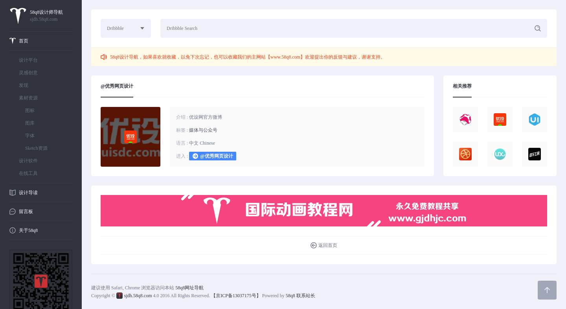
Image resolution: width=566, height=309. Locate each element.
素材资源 (28, 98)
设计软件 (28, 161)
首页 (23, 41)
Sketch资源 (36, 148)
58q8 (290, 295)
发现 (23, 85)
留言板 (26, 211)
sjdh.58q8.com (138, 295)
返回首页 (327, 245)
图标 (30, 110)
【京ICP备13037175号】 (236, 295)
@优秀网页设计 (216, 156)
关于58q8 (28, 230)
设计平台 (28, 60)
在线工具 (28, 173)
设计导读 (28, 192)
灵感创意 (28, 72)
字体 (30, 135)
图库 (30, 123)
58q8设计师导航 (51, 16)
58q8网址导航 (189, 288)
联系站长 (305, 295)
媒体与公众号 (203, 130)
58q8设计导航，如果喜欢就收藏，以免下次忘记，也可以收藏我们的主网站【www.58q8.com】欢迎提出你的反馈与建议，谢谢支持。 (247, 57)
